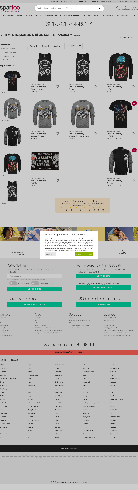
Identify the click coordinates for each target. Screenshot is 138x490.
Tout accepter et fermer (84, 254)
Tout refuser (50, 254)
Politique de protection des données (75, 250)
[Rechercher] (100, 8)
